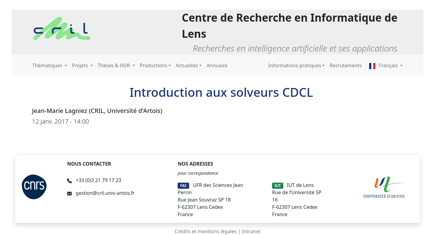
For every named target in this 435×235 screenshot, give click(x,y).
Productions (153, 65)
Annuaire (217, 65)
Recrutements (346, 65)
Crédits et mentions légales (206, 231)
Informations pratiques (294, 65)
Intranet (251, 231)
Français (384, 65)
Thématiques (47, 65)
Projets (80, 65)
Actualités (187, 65)
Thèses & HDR (114, 65)
